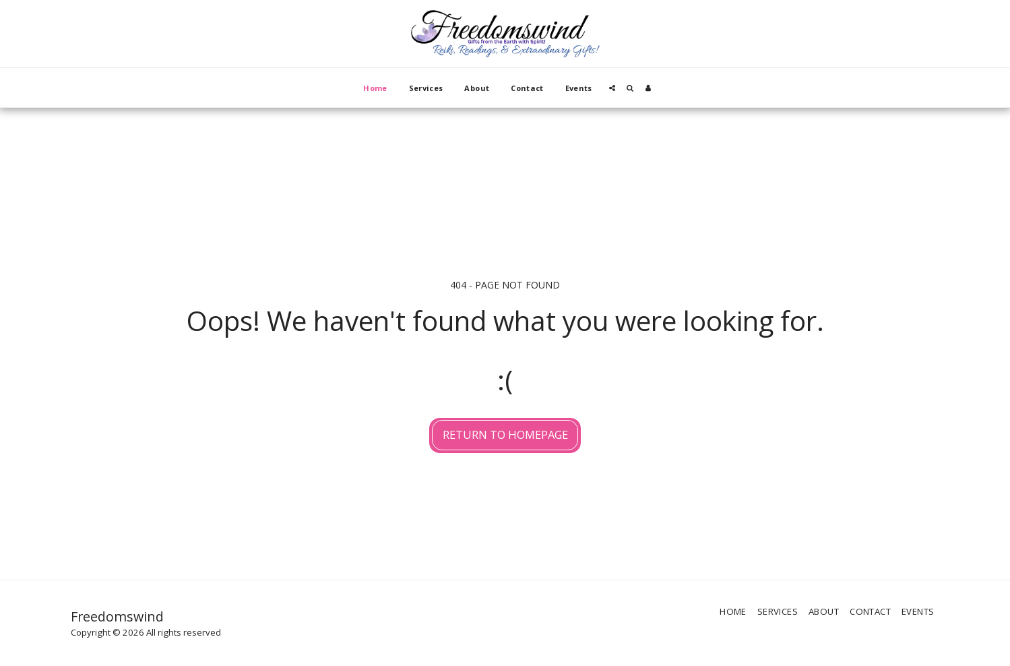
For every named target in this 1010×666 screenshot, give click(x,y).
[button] (612, 88)
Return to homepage (505, 434)
